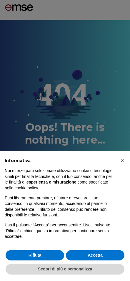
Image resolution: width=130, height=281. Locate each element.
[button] (122, 160)
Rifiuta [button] (35, 255)
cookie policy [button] (26, 188)
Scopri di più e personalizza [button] (65, 269)
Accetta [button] (95, 255)
